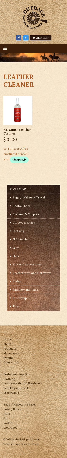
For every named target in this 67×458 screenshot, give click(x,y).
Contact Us (11, 362)
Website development (13, 444)
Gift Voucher (21, 239)
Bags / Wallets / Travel (29, 197)
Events (8, 357)
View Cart (41, 37)
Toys (16, 306)
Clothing (18, 231)
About (7, 344)
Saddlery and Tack (25, 289)
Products (9, 348)
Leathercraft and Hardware (32, 273)
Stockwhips (20, 298)
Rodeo (17, 281)
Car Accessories (24, 222)
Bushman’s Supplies (16, 374)
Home (7, 339)
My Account (11, 353)
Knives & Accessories (27, 264)
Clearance (10, 427)
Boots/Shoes (22, 206)
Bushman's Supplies (26, 214)
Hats (16, 256)
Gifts (16, 248)
